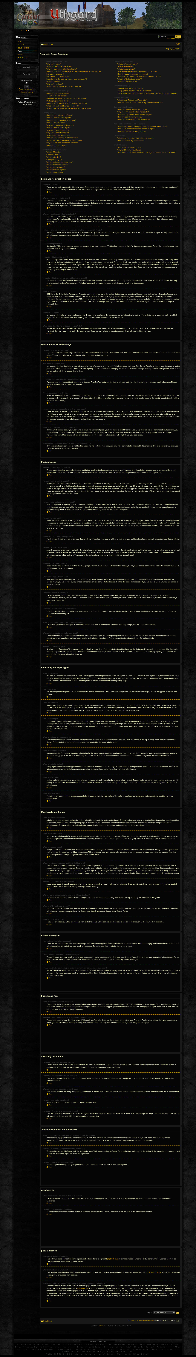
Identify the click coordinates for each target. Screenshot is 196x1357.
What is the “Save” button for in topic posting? (64, 140)
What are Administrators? (127, 64)
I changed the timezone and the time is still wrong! (66, 98)
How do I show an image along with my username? (66, 103)
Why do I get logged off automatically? (61, 69)
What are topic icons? (55, 172)
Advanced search (174, 39)
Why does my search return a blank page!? (134, 114)
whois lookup (82, 1288)
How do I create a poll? (55, 123)
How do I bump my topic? (56, 145)
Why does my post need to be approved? (62, 143)
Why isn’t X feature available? (129, 150)
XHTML (58, 1354)
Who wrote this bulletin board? (129, 147)
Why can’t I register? (54, 84)
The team (131, 1321)
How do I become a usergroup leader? (132, 74)
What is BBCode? (53, 152)
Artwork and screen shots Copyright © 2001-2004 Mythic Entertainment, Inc (64, 1344)
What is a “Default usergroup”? (129, 79)
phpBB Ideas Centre (153, 1272)
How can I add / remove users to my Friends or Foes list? (140, 103)
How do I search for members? (129, 117)
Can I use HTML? (53, 154)
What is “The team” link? (127, 81)
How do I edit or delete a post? (58, 118)
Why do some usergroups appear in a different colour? (139, 76)
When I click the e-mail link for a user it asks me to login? (69, 108)
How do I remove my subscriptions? (131, 131)
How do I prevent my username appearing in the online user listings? (73, 71)
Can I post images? (54, 160)
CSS (67, 1354)
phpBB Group (112, 1259)
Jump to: (149, 1313)
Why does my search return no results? (133, 112)
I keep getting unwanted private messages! (134, 91)
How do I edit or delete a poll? (58, 128)
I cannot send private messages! (130, 88)
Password (26, 74)
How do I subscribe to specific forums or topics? (136, 129)
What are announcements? (57, 165)
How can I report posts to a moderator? (62, 138)
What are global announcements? (59, 162)
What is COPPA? (53, 81)
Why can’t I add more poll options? (60, 125)
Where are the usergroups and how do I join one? (137, 71)
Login (177, 49)
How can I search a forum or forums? (132, 109)
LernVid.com (106, 1354)
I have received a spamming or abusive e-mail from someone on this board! (147, 93)
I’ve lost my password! (55, 74)
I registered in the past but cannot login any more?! (66, 79)
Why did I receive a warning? (57, 135)
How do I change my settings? (58, 93)
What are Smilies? (53, 157)
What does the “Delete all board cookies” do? (64, 86)
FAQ (170, 49)
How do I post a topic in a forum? (59, 115)
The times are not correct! (56, 96)
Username (26, 67)
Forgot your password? (26, 89)
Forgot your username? (26, 91)
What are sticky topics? (55, 167)
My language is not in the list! (58, 101)
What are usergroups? (126, 69)
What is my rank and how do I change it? (62, 106)
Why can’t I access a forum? (57, 130)
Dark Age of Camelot (116, 1347)
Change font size (178, 44)
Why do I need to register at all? (59, 66)
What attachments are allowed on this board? (135, 138)
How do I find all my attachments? (130, 141)
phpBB (101, 1325)
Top (50, 192)
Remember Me (26, 80)
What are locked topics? (56, 170)
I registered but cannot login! (57, 76)
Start (23, 31)
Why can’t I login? (53, 64)
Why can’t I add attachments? (58, 133)
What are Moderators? (126, 66)
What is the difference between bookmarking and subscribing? (142, 126)
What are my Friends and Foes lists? (132, 100)
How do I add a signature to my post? (61, 120)
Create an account (27, 93)
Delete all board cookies (145, 1321)
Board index (48, 44)
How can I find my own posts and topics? (133, 119)
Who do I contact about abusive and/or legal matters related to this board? (146, 152)
